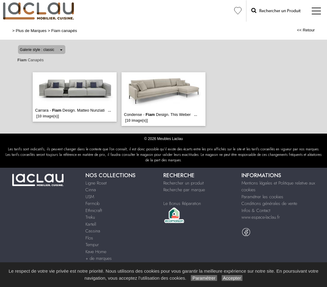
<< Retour (306, 30)
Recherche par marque (184, 189)
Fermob (92, 203)
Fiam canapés (64, 30)
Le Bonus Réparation (182, 203)
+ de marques (98, 258)
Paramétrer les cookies (262, 196)
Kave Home (95, 251)
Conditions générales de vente (269, 203)
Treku (90, 217)
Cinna (90, 189)
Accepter (232, 278)
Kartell (90, 224)
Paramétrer (203, 278)
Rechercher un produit (183, 183)
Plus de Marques (31, 30)
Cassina (92, 231)
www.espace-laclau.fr (261, 217)
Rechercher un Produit (276, 10)
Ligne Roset (96, 183)
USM (89, 196)
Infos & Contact (256, 210)
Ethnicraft (93, 210)
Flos (89, 238)
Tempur (92, 244)
